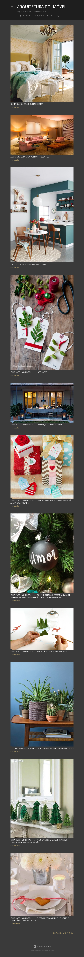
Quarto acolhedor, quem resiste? (26, 104)
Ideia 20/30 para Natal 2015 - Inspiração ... (29, 372)
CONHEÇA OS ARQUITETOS (43, 16)
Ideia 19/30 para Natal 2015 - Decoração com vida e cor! (36, 425)
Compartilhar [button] (15, 107)
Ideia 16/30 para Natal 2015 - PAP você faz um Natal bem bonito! (40, 651)
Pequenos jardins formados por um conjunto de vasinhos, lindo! (42, 748)
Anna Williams (49, 951)
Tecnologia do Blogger (42, 946)
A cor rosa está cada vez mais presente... (29, 157)
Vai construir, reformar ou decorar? (28, 264)
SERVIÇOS (57, 16)
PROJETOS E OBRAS (24, 16)
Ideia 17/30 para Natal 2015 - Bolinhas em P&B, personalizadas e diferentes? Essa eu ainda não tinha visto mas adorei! (40, 596)
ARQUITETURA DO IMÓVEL (41, 6)
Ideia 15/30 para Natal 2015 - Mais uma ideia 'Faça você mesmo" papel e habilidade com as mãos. (39, 841)
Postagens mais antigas (63, 933)
